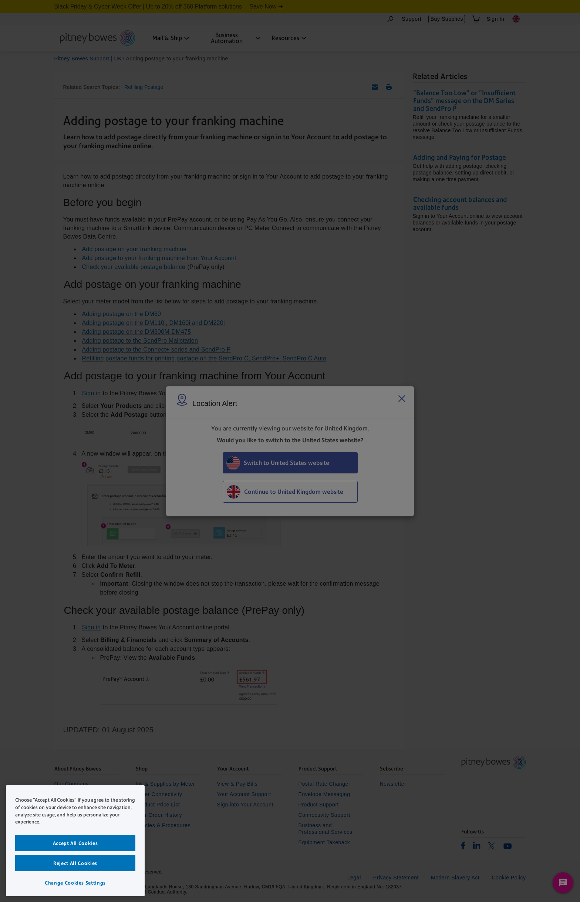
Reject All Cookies (75, 863)
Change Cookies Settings (75, 883)
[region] (75, 840)
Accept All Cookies (75, 843)
